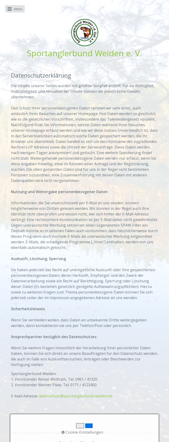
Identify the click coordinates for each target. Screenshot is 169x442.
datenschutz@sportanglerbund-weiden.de (75, 396)
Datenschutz (148, 432)
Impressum (126, 432)
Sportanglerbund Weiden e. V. (84, 53)
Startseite (91, 432)
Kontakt (108, 432)
